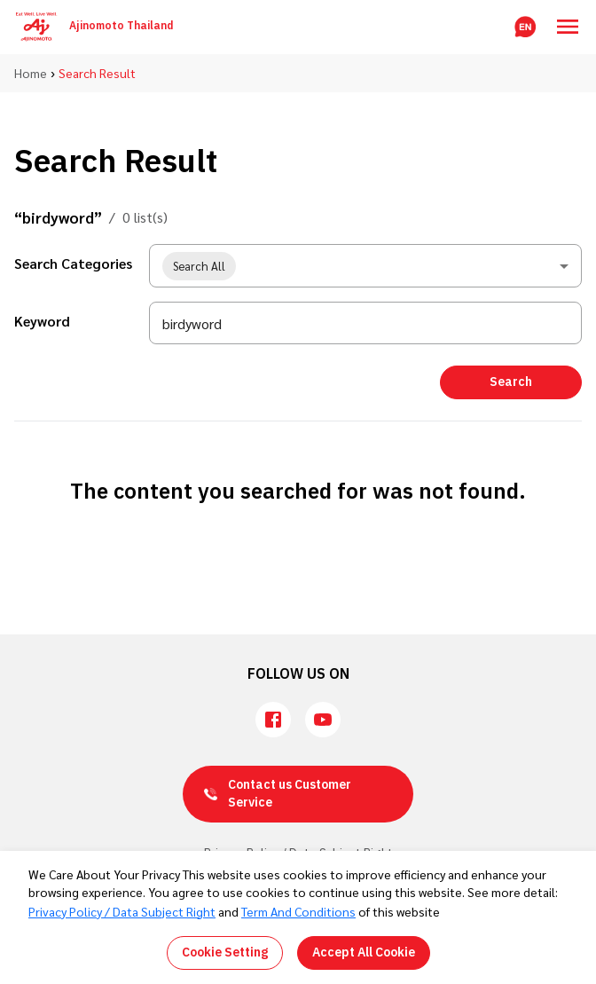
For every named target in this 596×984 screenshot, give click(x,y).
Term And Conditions (298, 911)
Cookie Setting (225, 952)
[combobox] (365, 266)
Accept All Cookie (363, 952)
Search (511, 382)
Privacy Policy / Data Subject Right (122, 911)
